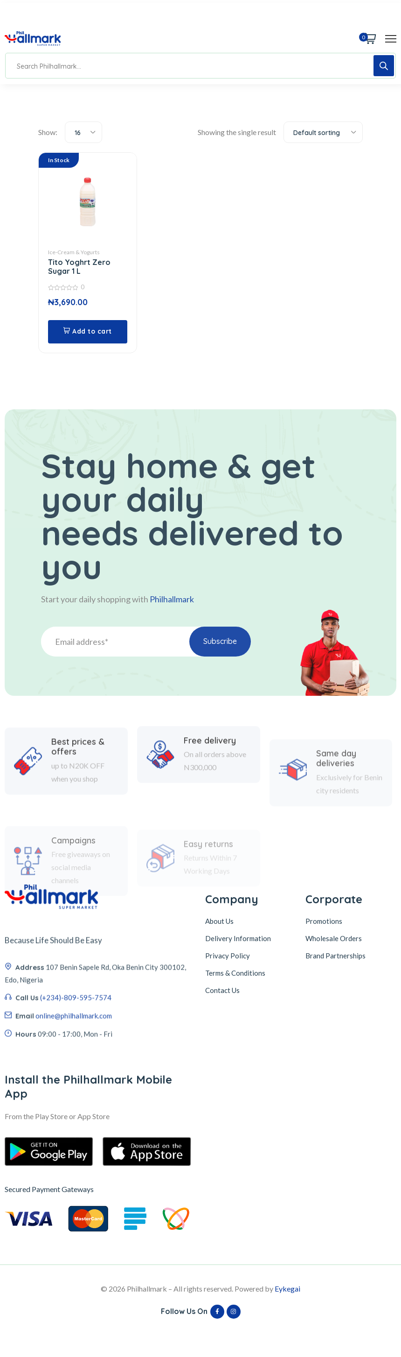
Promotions (323, 921)
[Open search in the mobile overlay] (200, 66)
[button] (87, 331)
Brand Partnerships (335, 955)
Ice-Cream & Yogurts (74, 252)
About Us (219, 921)
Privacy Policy (227, 955)
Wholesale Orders (333, 938)
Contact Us (222, 990)
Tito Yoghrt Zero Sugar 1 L (79, 266)
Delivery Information (238, 938)
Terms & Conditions (235, 973)
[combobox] (83, 132)
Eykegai (287, 1288)
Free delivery (210, 787)
